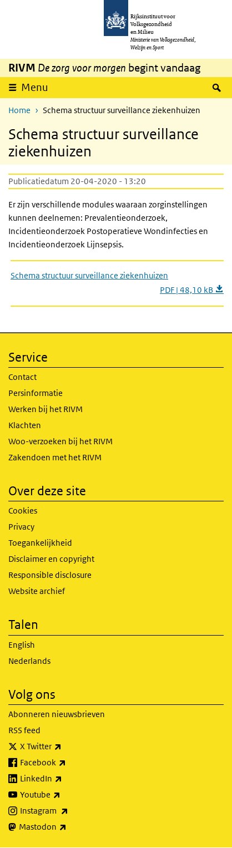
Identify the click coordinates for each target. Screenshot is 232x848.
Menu (34, 87)
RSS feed (24, 730)
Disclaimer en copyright (51, 559)
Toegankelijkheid (40, 542)
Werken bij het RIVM (45, 409)
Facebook (67, 762)
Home (19, 110)
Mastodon (67, 827)
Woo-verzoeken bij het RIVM (60, 441)
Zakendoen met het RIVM (55, 457)
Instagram (68, 810)
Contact (22, 377)
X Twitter (65, 746)
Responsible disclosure (50, 575)
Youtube (64, 794)
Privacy (21, 526)
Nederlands (29, 661)
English (21, 644)
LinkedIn (65, 778)
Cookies (22, 510)
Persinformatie (35, 393)
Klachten (24, 425)
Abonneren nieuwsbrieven (56, 714)
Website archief (36, 591)
